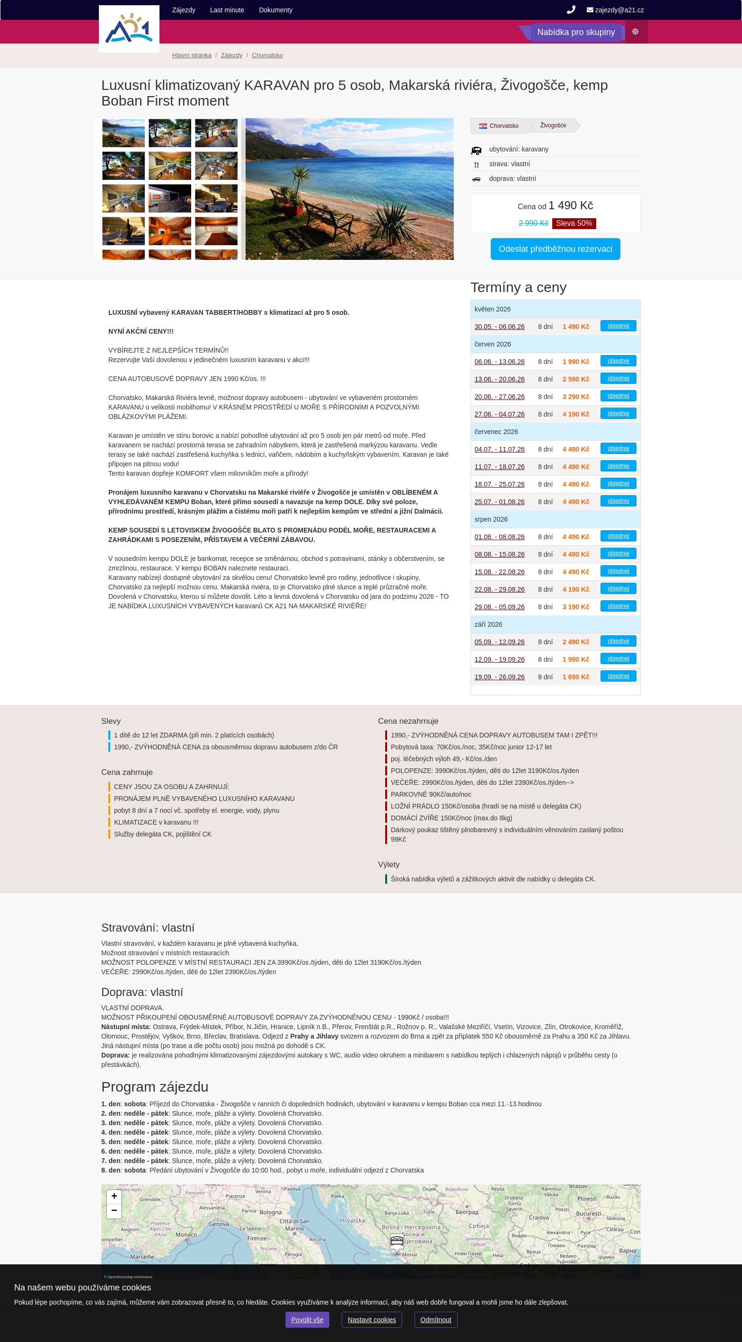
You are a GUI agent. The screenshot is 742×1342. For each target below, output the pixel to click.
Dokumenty (275, 10)
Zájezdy (183, 10)
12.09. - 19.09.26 (500, 659)
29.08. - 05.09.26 (500, 607)
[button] (396, 1245)
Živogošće (553, 125)
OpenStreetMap (119, 1276)
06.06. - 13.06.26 (500, 361)
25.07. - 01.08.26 (500, 502)
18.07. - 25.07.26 (500, 484)
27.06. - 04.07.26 (500, 414)
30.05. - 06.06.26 (500, 326)
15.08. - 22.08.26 (500, 572)
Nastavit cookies (372, 1320)
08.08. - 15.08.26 (500, 554)
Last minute (227, 10)
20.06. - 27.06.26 (500, 396)
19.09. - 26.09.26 (500, 677)
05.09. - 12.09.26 (500, 642)
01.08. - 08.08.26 (500, 537)
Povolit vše (308, 1320)
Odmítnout (436, 1320)
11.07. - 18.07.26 (500, 467)
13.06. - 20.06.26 (500, 379)
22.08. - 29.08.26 (500, 589)
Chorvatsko (499, 126)
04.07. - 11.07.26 (500, 449)
